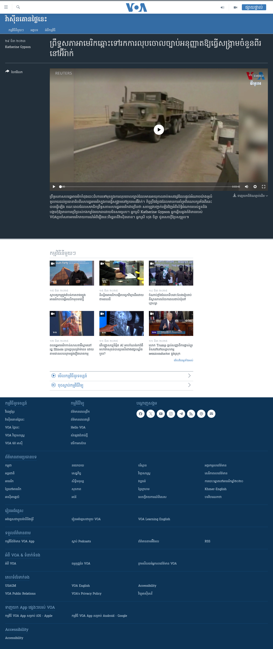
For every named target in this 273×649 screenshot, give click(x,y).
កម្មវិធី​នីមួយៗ (16, 30)
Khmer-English (216, 489)
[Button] (14, 72)
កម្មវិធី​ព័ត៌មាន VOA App (19, 541)
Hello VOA (78, 427)
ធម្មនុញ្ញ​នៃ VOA (81, 564)
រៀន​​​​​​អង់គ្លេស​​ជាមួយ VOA (86, 519)
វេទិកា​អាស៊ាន (78, 443)
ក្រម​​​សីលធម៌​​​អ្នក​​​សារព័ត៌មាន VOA (157, 564)
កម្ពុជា (8, 465)
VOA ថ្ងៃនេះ (12, 427)
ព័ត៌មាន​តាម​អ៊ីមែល (148, 541)
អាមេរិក (9, 481)
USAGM (10, 586)
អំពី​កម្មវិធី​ (50, 30)
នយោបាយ (78, 465)
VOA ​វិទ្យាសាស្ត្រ (15, 435)
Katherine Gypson (18, 47)
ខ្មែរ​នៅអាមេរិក (13, 489)
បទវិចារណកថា (213, 497)
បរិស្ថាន (142, 465)
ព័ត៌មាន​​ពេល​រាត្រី (80, 420)
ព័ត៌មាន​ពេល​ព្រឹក (80, 412)
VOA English (81, 586)
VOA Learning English (154, 519)
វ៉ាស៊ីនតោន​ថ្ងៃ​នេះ (15, 420)
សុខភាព (76, 489)
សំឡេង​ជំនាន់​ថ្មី (79, 435)
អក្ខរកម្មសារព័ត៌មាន (216, 465)
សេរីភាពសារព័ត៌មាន (216, 473)
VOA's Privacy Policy (87, 594)
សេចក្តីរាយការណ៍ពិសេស (152, 497)
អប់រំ (74, 497)
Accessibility (147, 586)
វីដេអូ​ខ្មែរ (10, 412)
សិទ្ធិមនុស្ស (78, 481)
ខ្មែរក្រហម (144, 489)
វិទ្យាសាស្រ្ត (144, 473)
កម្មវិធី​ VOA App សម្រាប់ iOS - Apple (28, 616)
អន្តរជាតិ (10, 473)
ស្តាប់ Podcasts (81, 541)
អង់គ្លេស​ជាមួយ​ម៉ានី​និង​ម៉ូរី (19, 519)
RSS (207, 541)
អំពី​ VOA (10, 564)
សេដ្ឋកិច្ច (76, 473)
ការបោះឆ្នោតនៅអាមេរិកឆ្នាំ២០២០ (224, 481)
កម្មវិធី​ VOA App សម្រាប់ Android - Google (99, 616)
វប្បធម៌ (142, 481)
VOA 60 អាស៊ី (14, 443)
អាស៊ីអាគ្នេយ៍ (12, 497)
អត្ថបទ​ (34, 30)
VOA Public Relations (20, 594)
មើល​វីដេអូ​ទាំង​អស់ (183, 361)
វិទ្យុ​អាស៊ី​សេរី (145, 594)
